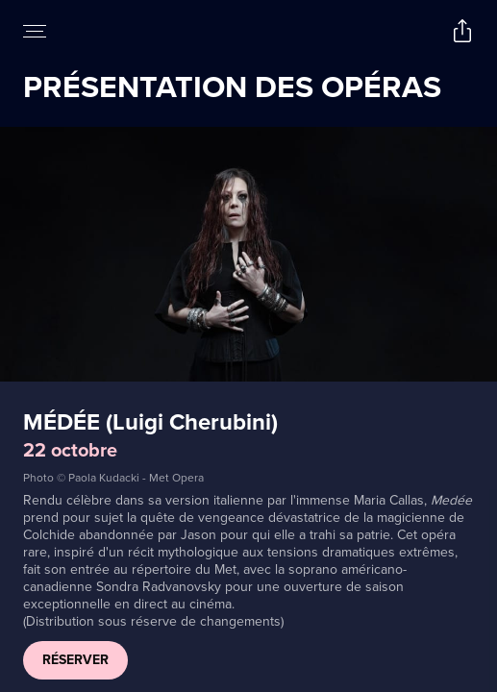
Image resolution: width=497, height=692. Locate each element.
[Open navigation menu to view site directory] (34, 30)
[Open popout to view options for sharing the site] (462, 30)
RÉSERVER (75, 660)
